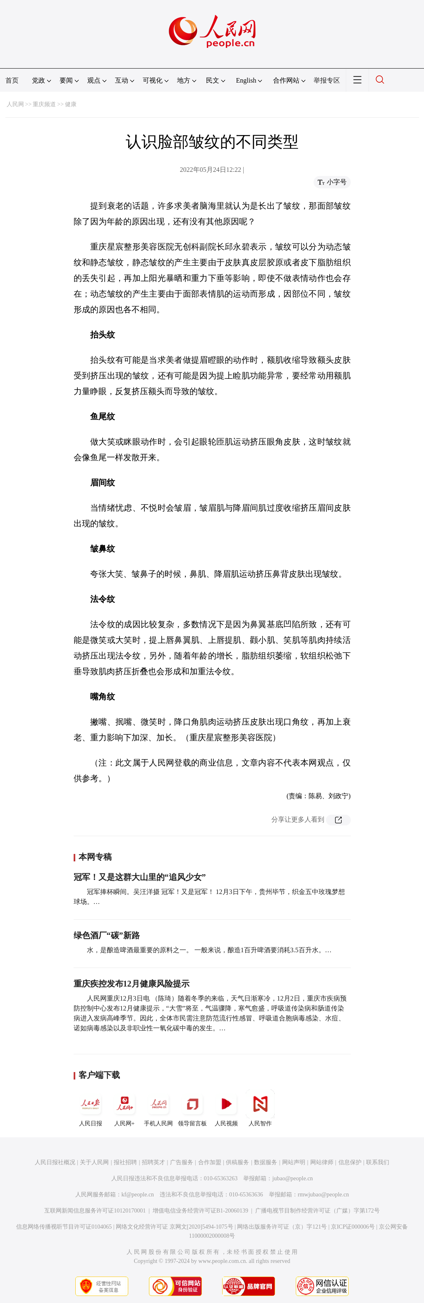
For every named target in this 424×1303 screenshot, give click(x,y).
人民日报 (90, 1108)
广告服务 (181, 1162)
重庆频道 (44, 104)
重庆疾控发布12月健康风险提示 (131, 983)
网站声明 (293, 1162)
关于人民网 (94, 1162)
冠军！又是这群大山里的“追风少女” (140, 877)
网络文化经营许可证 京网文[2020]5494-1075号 (174, 1227)
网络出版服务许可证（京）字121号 (282, 1227)
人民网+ (124, 1108)
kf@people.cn (138, 1194)
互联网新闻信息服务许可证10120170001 (95, 1211)
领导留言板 (192, 1108)
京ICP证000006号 (353, 1227)
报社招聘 (125, 1162)
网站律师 (321, 1162)
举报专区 (327, 80)
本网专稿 (95, 856)
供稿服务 (237, 1162)
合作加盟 (209, 1162)
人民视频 (226, 1108)
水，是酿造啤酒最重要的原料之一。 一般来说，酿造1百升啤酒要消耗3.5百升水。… (209, 949)
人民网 (15, 104)
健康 (71, 104)
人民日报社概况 (55, 1162)
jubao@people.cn (292, 1178)
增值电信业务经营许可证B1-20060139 (200, 1211)
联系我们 (377, 1162)
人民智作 (260, 1108)
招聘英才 (153, 1162)
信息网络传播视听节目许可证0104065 (64, 1227)
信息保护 (350, 1162)
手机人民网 (158, 1108)
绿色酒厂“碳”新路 (107, 935)
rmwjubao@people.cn (323, 1194)
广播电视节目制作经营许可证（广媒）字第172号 (317, 1211)
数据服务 (265, 1162)
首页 (12, 80)
